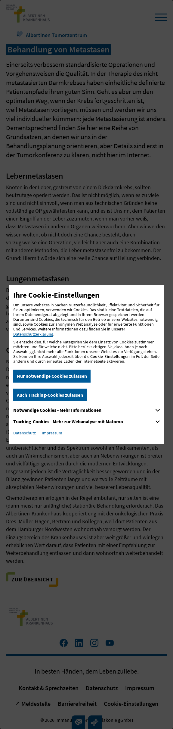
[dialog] (86, 364)
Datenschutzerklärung (33, 334)
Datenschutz (24, 432)
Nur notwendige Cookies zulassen (52, 376)
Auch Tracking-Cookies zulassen (50, 395)
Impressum (52, 432)
